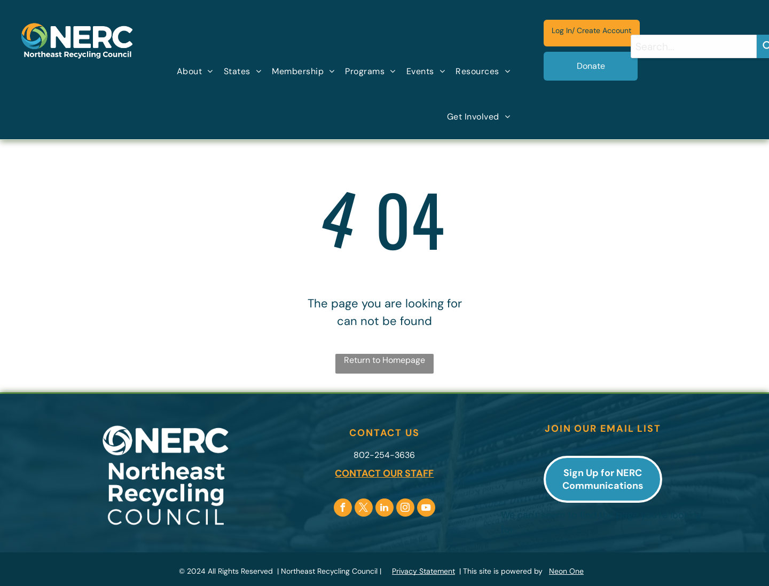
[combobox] (694, 46)
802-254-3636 (384, 455)
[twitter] (364, 508)
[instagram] (405, 508)
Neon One (566, 571)
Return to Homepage (384, 360)
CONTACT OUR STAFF (384, 473)
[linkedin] (384, 508)
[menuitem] (194, 71)
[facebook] (343, 508)
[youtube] (426, 508)
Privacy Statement (423, 571)
